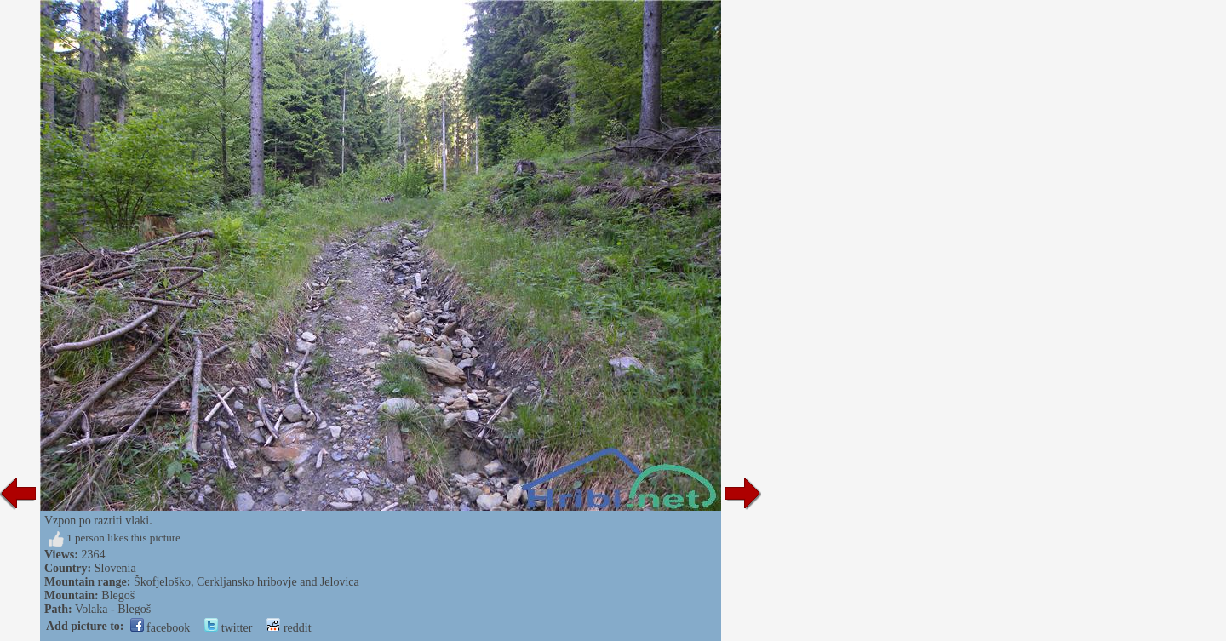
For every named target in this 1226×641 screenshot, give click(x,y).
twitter (228, 627)
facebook (160, 627)
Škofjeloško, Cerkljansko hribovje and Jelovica (246, 581)
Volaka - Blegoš (113, 609)
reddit (288, 627)
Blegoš (118, 595)
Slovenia (115, 568)
